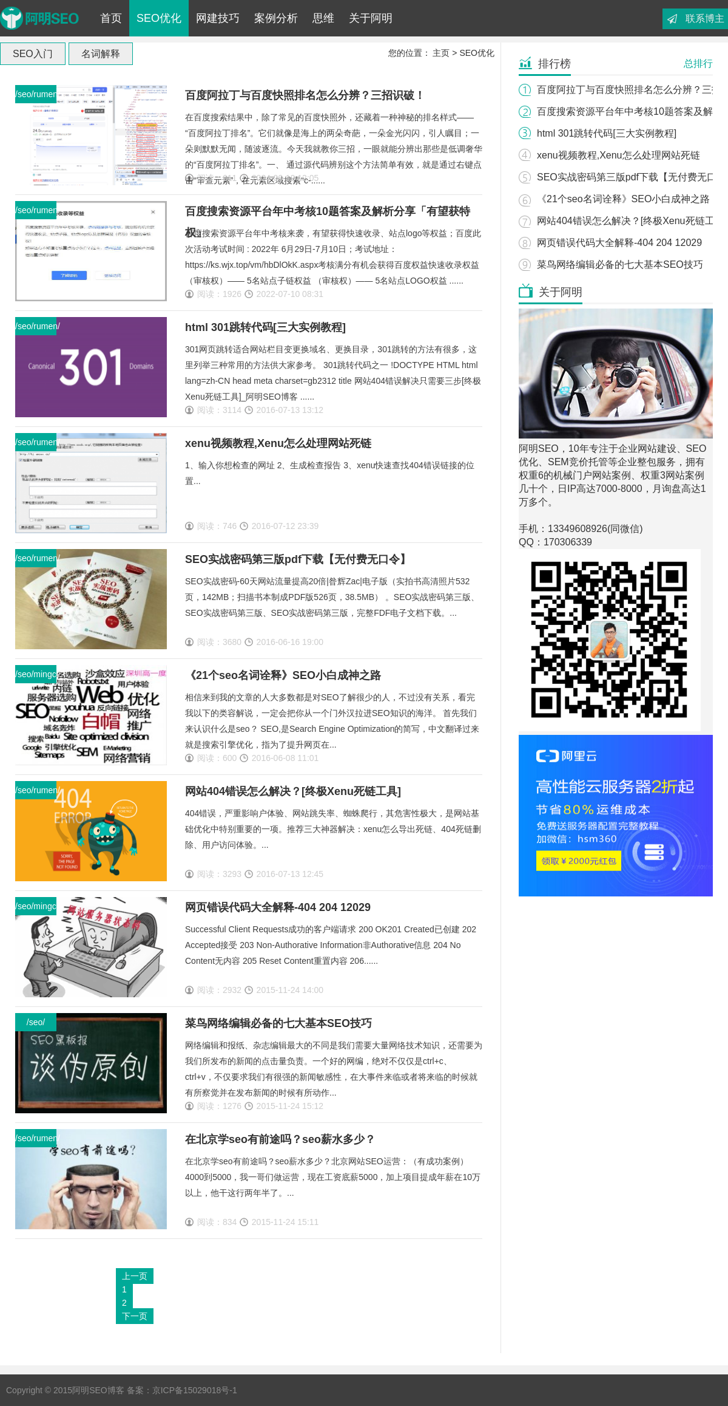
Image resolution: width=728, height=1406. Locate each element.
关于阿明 (371, 18)
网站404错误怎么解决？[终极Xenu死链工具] (293, 791)
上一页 (134, 1276)
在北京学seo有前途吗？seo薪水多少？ (280, 1139)
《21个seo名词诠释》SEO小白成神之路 (283, 675)
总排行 (698, 63)
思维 (323, 18)
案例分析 (276, 18)
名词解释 (100, 54)
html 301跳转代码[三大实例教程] (265, 327)
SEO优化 (158, 18)
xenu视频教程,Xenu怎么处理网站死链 (278, 443)
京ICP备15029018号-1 (194, 1390)
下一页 (134, 1316)
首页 (111, 18)
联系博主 (705, 18)
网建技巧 (218, 18)
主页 (441, 53)
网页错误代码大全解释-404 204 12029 (278, 907)
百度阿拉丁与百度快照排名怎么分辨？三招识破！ (305, 95)
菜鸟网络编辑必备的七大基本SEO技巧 (278, 1023)
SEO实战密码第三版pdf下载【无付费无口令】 (298, 559)
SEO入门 (33, 54)
